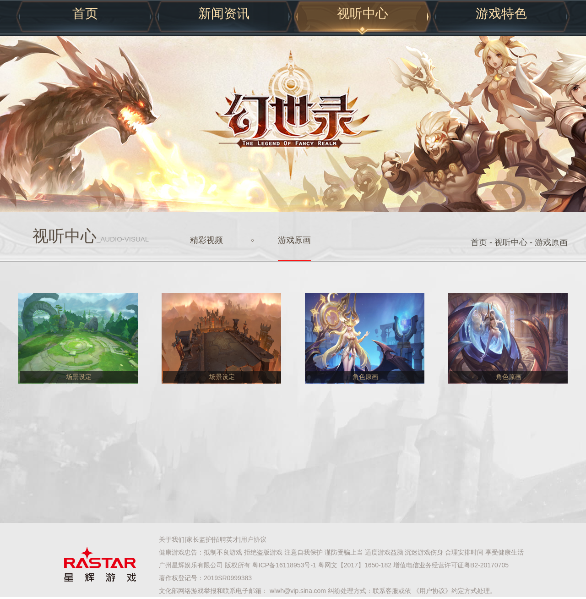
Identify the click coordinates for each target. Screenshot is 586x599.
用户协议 (253, 539)
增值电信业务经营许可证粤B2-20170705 (451, 565)
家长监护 (199, 539)
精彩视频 (206, 240)
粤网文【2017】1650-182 (354, 565)
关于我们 (171, 539)
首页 (85, 13)
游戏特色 (501, 13)
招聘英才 (226, 539)
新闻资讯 (224, 13)
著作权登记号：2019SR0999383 (205, 578)
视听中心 (362, 13)
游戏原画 (294, 240)
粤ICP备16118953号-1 (284, 565)
